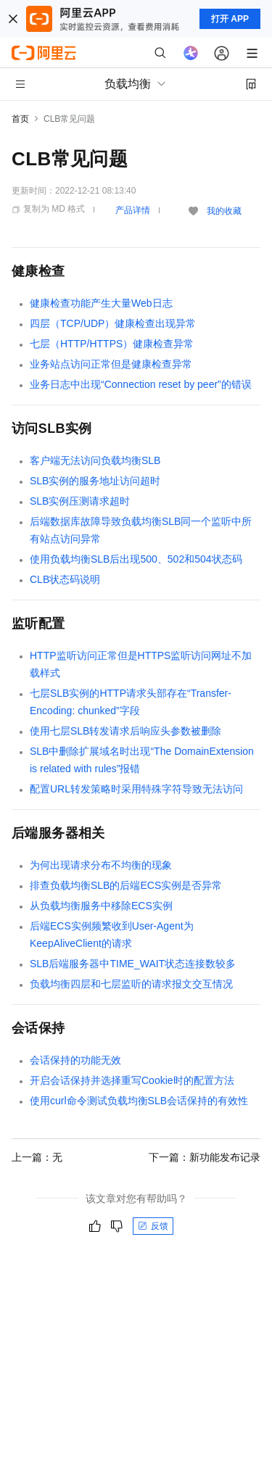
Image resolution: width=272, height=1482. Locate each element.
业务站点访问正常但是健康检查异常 (111, 364)
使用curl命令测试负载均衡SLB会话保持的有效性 (139, 1100)
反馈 (153, 1226)
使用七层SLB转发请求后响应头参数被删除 (125, 731)
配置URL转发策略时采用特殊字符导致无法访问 (136, 789)
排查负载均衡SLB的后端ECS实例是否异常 (126, 885)
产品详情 (132, 210)
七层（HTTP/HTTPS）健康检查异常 (112, 343)
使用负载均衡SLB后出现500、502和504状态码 (136, 559)
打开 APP (230, 19)
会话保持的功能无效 (75, 1060)
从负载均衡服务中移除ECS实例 (101, 905)
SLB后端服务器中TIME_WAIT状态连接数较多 (133, 963)
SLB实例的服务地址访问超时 (95, 481)
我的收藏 (224, 211)
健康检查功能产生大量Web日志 (101, 303)
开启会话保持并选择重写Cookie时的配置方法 (132, 1080)
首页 (20, 119)
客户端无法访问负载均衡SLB (95, 460)
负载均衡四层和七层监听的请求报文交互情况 (131, 984)
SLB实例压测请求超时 (80, 501)
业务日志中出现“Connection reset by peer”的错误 (141, 384)
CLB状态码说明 (65, 579)
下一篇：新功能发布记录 (204, 1157)
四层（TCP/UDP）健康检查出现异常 (113, 323)
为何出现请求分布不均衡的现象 (101, 865)
